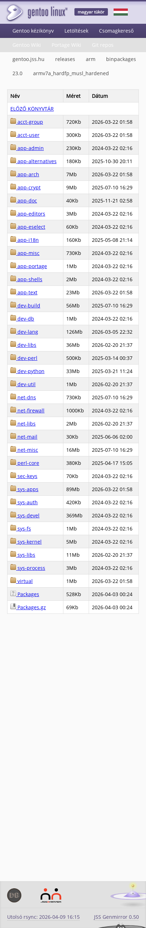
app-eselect (27, 226)
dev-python (27, 371)
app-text (23, 292)
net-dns (23, 397)
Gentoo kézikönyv (33, 30)
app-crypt (25, 187)
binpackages (121, 59)
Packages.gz (28, 607)
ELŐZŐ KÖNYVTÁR (32, 108)
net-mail (23, 436)
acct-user (25, 135)
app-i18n (24, 240)
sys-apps (24, 489)
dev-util (23, 384)
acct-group (26, 121)
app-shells (26, 279)
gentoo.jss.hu (28, 59)
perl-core (24, 463)
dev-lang (24, 331)
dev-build (25, 305)
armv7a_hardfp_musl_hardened (71, 73)
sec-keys (23, 476)
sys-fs (20, 528)
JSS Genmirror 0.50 (116, 916)
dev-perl (23, 358)
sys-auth (24, 502)
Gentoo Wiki (26, 44)
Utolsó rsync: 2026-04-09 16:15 (43, 916)
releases (65, 59)
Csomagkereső (116, 30)
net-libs (23, 423)
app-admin (27, 148)
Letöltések (76, 30)
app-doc (23, 200)
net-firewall (27, 410)
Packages (24, 594)
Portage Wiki (66, 44)
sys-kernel (26, 541)
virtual (21, 581)
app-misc (25, 253)
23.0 (17, 73)
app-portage (28, 266)
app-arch (24, 174)
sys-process (27, 568)
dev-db (22, 318)
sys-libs (22, 554)
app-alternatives (33, 161)
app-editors (27, 213)
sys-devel (25, 515)
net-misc (24, 449)
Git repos (103, 44)
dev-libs (23, 344)
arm (90, 59)
